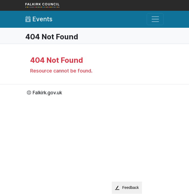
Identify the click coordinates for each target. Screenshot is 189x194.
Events (38, 19)
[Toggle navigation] (155, 19)
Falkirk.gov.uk (47, 92)
